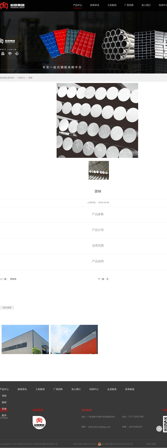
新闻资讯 (94, 5)
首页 (12, 78)
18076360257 (136, 426)
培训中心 (94, 389)
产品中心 (77, 5)
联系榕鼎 (129, 389)
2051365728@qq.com (99, 427)
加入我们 (146, 5)
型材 (30, 78)
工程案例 (111, 5)
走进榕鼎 (111, 389)
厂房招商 (129, 5)
